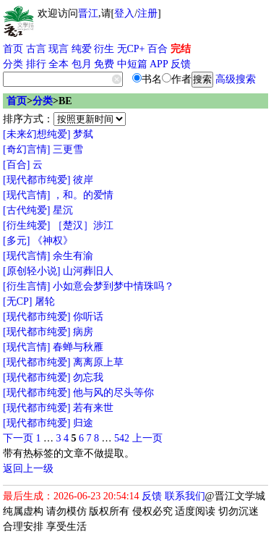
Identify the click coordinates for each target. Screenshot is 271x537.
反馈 (181, 64)
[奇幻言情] (26, 149)
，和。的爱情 (83, 195)
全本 (58, 64)
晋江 (88, 13)
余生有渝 (73, 255)
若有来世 (93, 407)
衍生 (104, 48)
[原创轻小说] (31, 271)
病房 (83, 331)
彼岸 (83, 179)
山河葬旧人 (88, 271)
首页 (13, 48)
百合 (157, 48)
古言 (36, 48)
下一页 (18, 438)
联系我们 (185, 496)
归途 (83, 423)
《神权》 (53, 240)
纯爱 (82, 48)
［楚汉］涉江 (83, 225)
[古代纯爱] (26, 210)
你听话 (88, 316)
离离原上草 (98, 362)
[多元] (16, 240)
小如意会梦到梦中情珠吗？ (113, 286)
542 (121, 438)
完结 (181, 48)
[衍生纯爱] (26, 225)
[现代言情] (26, 195)
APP (159, 64)
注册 (147, 13)
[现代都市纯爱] (36, 179)
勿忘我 (88, 377)
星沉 (63, 210)
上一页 (147, 438)
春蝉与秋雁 (78, 347)
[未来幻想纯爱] (36, 134)
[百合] (16, 164)
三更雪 (68, 149)
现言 (58, 48)
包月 (82, 64)
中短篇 (132, 64)
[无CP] (17, 301)
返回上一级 (28, 468)
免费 (104, 64)
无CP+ (131, 48)
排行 (36, 64)
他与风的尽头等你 (113, 392)
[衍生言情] (26, 286)
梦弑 (83, 134)
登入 (124, 13)
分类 (13, 64)
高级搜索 (235, 79)
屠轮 (45, 301)
